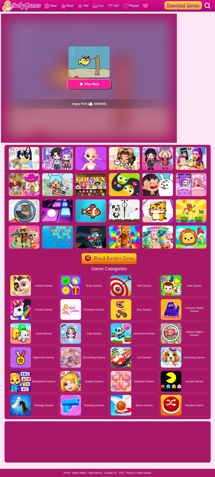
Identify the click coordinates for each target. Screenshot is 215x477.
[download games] (183, 1)
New (50, 5)
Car (98, 5)
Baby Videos (79, 472)
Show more (18, 454)
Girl (113, 5)
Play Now (89, 84)
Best (67, 5)
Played (131, 5)
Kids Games (95, 472)
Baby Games (144, 472)
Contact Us (110, 472)
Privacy (130, 472)
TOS (121, 472)
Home (67, 472)
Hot (82, 5)
